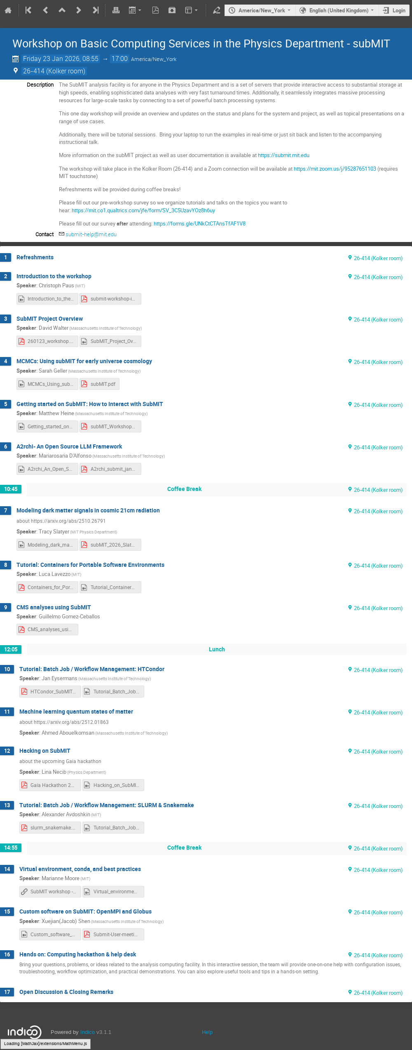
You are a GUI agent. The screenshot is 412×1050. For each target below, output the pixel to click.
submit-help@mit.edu (91, 234)
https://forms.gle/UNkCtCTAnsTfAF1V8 (200, 223)
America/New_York (262, 10)
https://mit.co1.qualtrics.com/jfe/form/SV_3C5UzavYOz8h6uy (143, 210)
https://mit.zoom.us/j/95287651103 (335, 168)
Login (399, 10)
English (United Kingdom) (339, 10)
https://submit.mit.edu (283, 155)
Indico (87, 1032)
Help (207, 1032)
